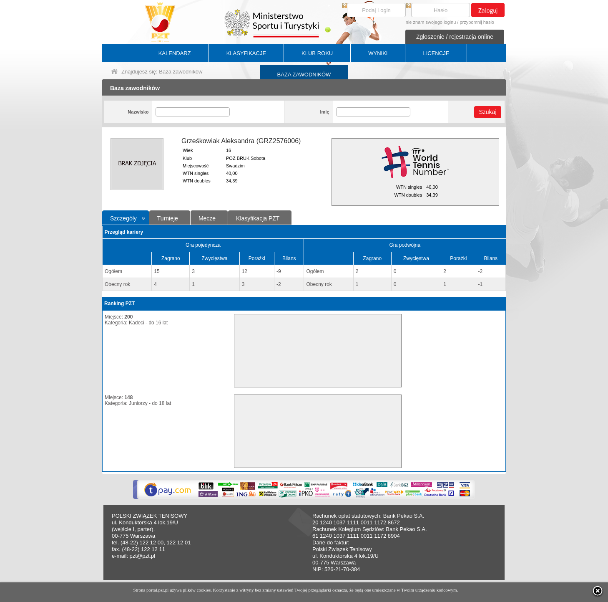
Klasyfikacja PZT (257, 218)
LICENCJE (436, 53)
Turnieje (167, 218)
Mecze (207, 218)
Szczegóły (123, 218)
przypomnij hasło (477, 22)
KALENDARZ (174, 53)
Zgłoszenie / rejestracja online (454, 36)
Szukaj (487, 112)
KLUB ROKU (317, 53)
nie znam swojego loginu (431, 22)
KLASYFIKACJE (246, 53)
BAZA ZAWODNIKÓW (304, 74)
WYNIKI (377, 53)
